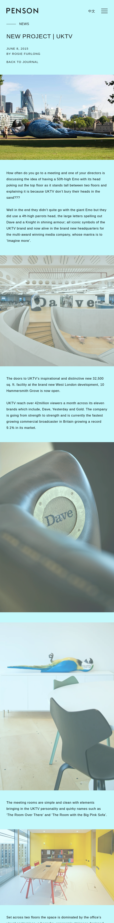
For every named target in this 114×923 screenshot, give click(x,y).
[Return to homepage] (22, 11)
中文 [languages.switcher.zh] (91, 11)
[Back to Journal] (22, 62)
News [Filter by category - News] (24, 24)
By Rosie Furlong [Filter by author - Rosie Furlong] (23, 53)
